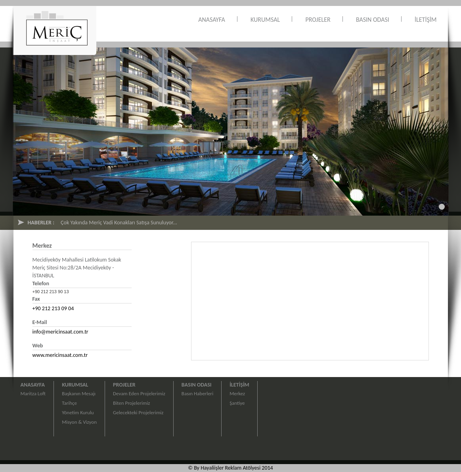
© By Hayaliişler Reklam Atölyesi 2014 (230, 467)
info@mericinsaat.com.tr (60, 331)
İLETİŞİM (425, 19)
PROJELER (317, 19)
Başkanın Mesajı (79, 393)
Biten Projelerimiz (131, 403)
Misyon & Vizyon (79, 422)
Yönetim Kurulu (78, 412)
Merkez (237, 393)
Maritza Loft (33, 393)
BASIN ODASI (372, 19)
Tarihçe (69, 403)
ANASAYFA (211, 19)
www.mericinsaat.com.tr (60, 355)
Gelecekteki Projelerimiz (138, 412)
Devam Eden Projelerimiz (139, 393)
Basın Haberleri (197, 393)
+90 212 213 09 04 (53, 308)
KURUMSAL (265, 19)
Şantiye (237, 403)
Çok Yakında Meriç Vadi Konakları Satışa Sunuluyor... (119, 222)
